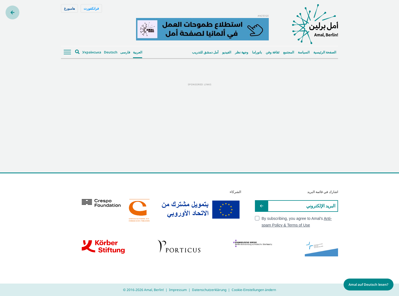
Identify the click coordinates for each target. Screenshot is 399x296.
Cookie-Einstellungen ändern (254, 289)
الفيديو (226, 52)
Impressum (178, 289)
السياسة (304, 52)
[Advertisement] (199, 125)
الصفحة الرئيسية (324, 52)
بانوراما (257, 52)
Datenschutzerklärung (209, 289)
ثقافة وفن (272, 52)
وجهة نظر (241, 52)
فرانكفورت (91, 8)
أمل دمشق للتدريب (205, 52)
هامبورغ (69, 8)
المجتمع (288, 52)
